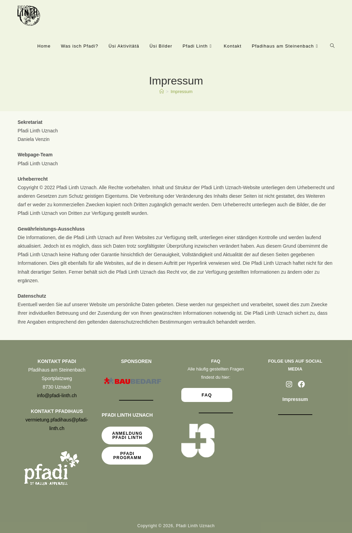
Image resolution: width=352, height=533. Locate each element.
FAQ (206, 395)
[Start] (161, 91)
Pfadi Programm (127, 455)
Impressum (182, 91)
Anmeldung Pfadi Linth (127, 435)
